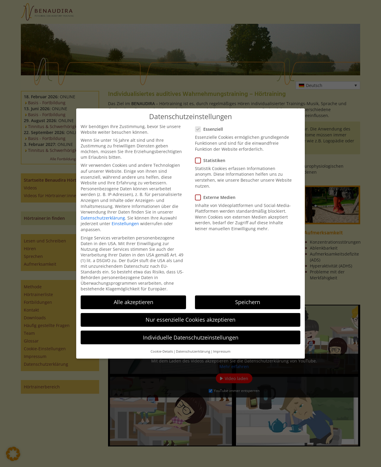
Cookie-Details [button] (162, 351)
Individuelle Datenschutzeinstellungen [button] (190, 337)
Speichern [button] (247, 302)
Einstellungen (125, 223)
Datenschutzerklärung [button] (193, 351)
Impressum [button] (221, 351)
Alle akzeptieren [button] (133, 302)
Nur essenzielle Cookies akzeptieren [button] (190, 319)
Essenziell (211, 129)
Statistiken (212, 160)
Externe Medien (217, 197)
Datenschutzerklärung (103, 218)
